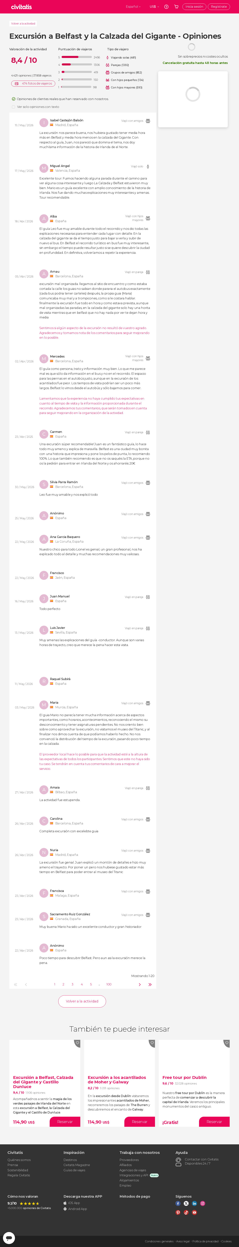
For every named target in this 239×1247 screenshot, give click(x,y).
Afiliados (126, 1165)
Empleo (125, 1185)
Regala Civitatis (18, 1175)
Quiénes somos (19, 1160)
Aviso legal (182, 1241)
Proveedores (129, 1160)
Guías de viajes (74, 1170)
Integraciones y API (134, 1175)
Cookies (226, 1241)
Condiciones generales (159, 1241)
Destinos (70, 1160)
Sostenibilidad (17, 1170)
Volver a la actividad (23, 23)
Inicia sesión (194, 6)
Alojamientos (129, 1180)
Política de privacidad (205, 1241)
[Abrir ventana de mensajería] (9, 1238)
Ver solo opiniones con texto (38, 107)
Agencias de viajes (133, 1170)
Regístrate (219, 6)
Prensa (12, 1165)
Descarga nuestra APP (82, 1196)
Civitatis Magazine (76, 1165)
